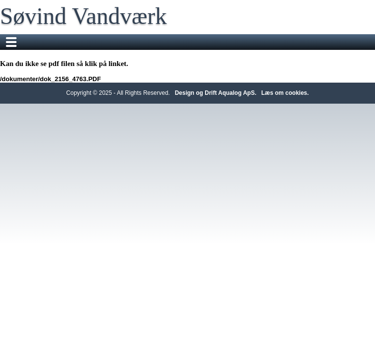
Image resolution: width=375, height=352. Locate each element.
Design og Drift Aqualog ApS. (215, 92)
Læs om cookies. (285, 92)
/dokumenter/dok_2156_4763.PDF (50, 79)
